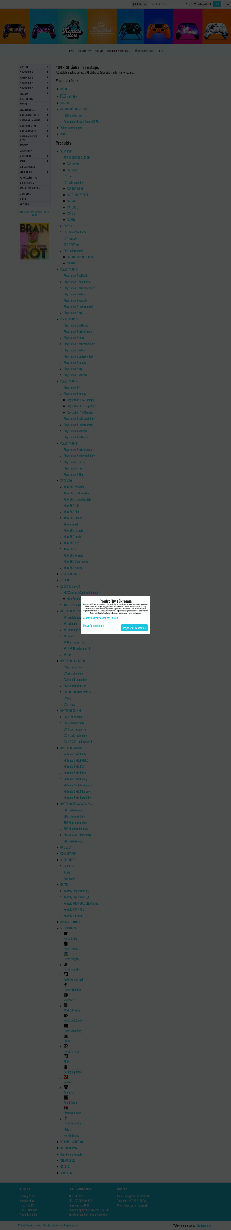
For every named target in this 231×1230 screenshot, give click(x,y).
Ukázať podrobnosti (93, 625)
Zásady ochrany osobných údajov (100, 618)
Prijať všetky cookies (134, 628)
